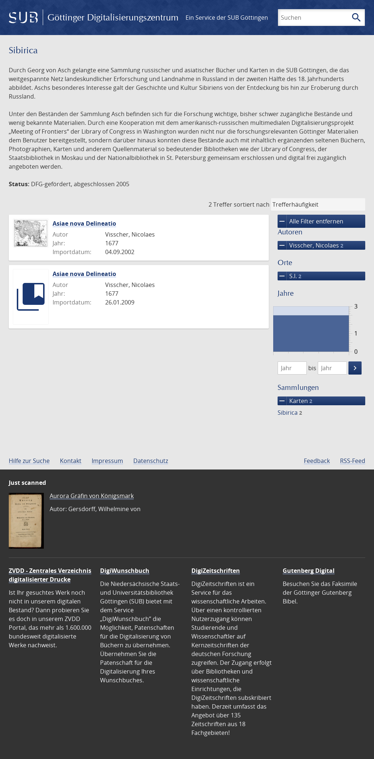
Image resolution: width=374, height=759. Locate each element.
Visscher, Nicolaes (310, 245)
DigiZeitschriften (215, 571)
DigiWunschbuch (124, 571)
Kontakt (70, 461)
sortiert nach (252, 204)
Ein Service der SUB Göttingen (227, 18)
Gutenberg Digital (309, 571)
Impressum (107, 461)
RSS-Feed (352, 461)
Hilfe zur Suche (29, 461)
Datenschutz (150, 461)
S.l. (289, 276)
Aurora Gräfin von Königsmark (92, 496)
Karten (295, 400)
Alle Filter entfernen (310, 221)
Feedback (317, 461)
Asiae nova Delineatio (84, 223)
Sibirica (290, 413)
